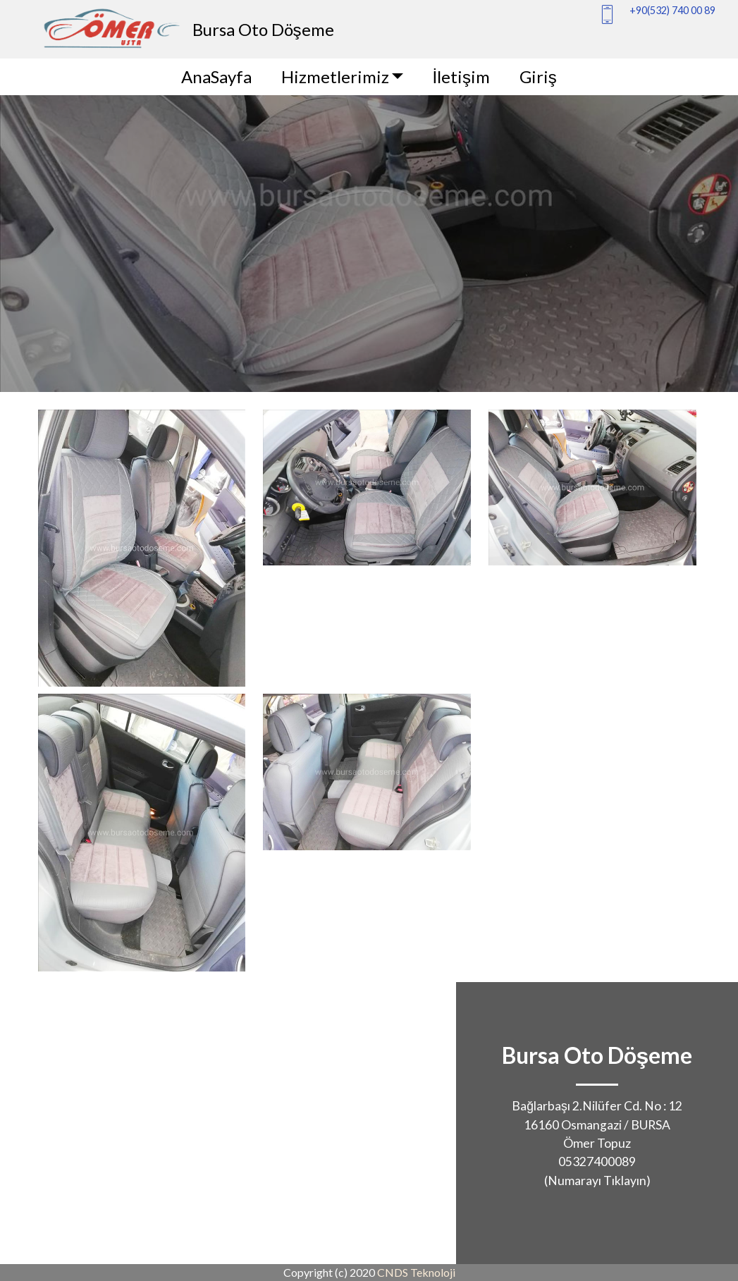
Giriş (538, 76)
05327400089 (597, 1161)
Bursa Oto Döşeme (263, 29)
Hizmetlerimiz (335, 76)
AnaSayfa (216, 76)
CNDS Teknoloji (416, 1272)
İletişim (461, 76)
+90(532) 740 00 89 (672, 10)
